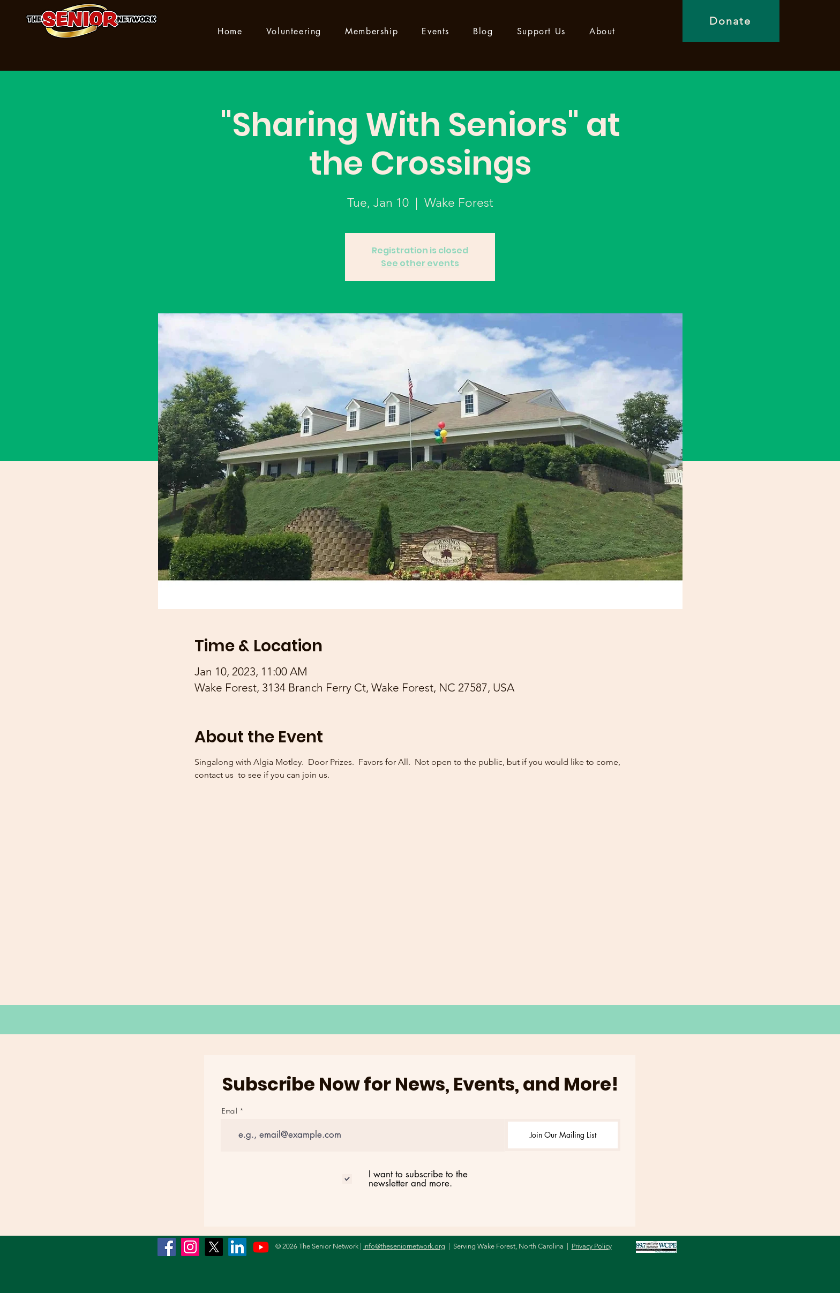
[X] (214, 1247)
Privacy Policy (592, 1246)
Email (229, 1111)
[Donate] (730, 21)
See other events (420, 263)
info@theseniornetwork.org (404, 1246)
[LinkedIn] (237, 1247)
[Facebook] (167, 1247)
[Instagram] (190, 1247)
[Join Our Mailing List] (562, 1135)
